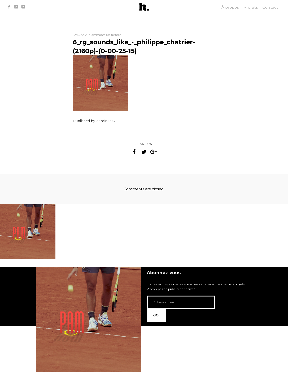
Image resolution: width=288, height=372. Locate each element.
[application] (88, 296)
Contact (270, 7)
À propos (230, 7)
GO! (225, 307)
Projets (250, 7)
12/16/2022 (80, 35)
